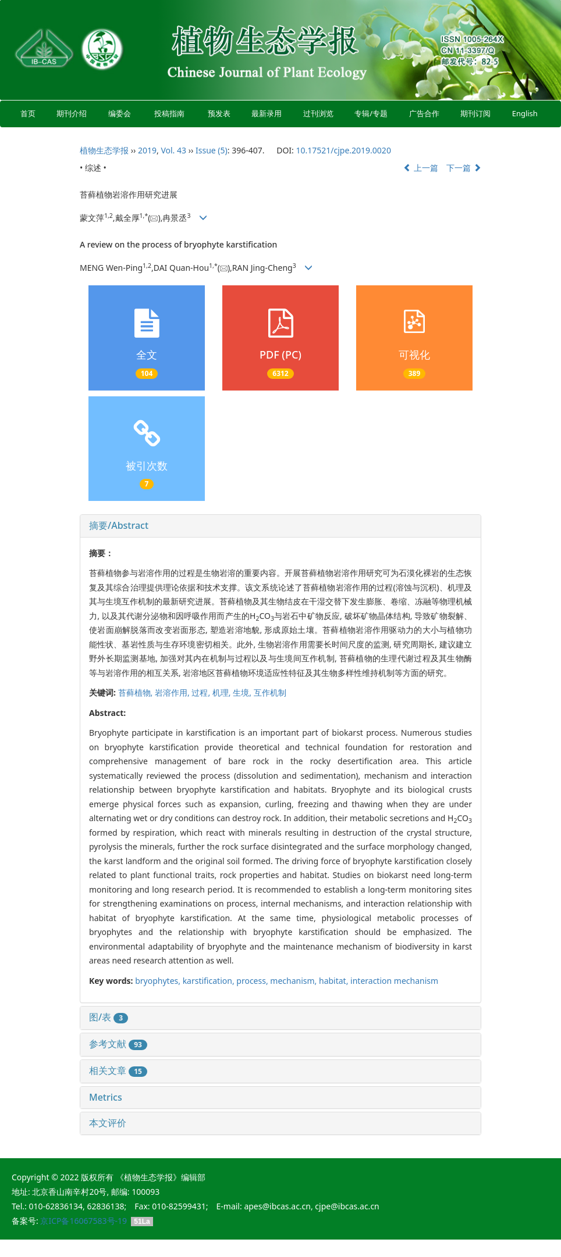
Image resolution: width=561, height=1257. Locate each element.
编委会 (119, 113)
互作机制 (270, 692)
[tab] (280, 526)
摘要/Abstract (118, 525)
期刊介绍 (72, 113)
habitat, (334, 980)
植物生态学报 (104, 150)
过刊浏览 (318, 113)
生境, (243, 692)
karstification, (210, 980)
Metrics (105, 1097)
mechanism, (294, 980)
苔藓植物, (136, 692)
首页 (28, 113)
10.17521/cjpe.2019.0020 (343, 150)
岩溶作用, (173, 692)
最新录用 (266, 113)
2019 (147, 150)
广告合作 (424, 113)
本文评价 (107, 1122)
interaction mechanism (394, 980)
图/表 (108, 1017)
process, (253, 980)
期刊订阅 (475, 113)
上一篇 (420, 167)
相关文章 (118, 1070)
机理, (222, 692)
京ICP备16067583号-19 (83, 1220)
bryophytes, (158, 980)
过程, (201, 692)
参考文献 (118, 1043)
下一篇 (463, 167)
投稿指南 (169, 113)
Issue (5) (212, 150)
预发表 (219, 113)
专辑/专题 (370, 113)
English (525, 113)
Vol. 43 (173, 150)
